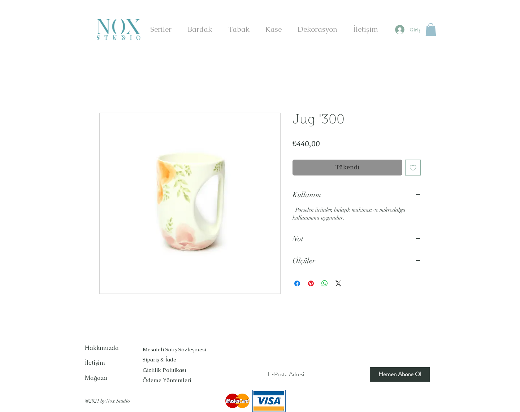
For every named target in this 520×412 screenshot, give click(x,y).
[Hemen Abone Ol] (400, 374)
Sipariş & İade (160, 359)
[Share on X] (338, 283)
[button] (430, 29)
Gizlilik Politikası (164, 370)
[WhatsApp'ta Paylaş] (324, 283)
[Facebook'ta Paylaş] (297, 283)
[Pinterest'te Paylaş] (311, 283)
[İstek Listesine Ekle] (413, 167)
